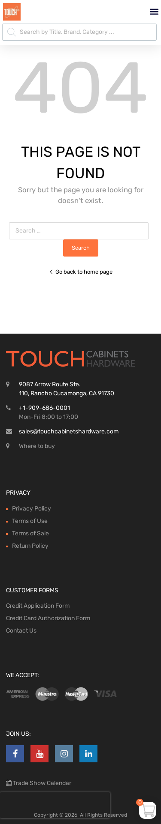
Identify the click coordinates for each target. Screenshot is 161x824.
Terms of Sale (30, 533)
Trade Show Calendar (41, 783)
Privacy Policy (31, 508)
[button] (154, 12)
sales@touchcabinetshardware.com (68, 431)
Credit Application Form (38, 605)
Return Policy (30, 545)
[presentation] (55, 805)
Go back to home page (80, 272)
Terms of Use (30, 521)
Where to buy (37, 446)
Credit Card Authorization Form (48, 618)
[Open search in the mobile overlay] (79, 32)
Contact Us (21, 630)
